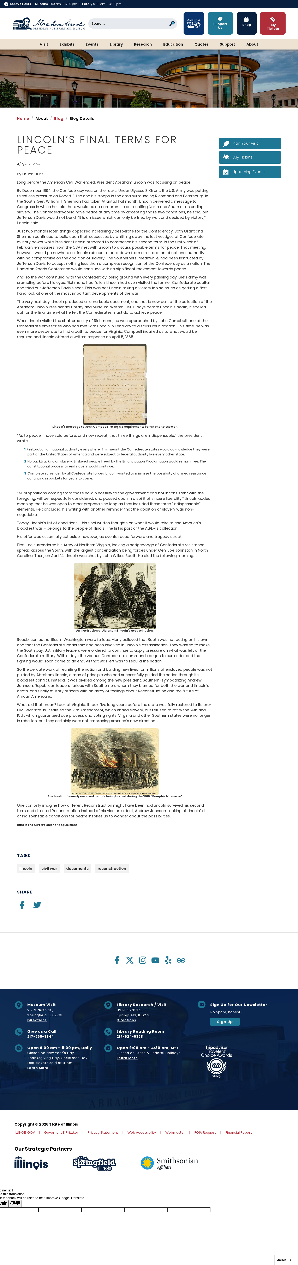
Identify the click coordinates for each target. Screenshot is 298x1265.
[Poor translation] (15, 1203)
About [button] (252, 44)
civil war (49, 868)
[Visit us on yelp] (168, 960)
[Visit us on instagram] (142, 960)
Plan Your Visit (245, 143)
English (281, 1260)
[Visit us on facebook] (22, 906)
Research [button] (143, 44)
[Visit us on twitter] (37, 906)
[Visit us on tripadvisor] (181, 960)
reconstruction (112, 868)
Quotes (202, 44)
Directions (37, 1020)
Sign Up (225, 1021)
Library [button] (116, 44)
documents (77, 868)
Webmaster (175, 1132)
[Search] (132, 23)
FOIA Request (205, 1132)
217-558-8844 (40, 1036)
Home (23, 118)
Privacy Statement (103, 1132)
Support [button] (227, 44)
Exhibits (67, 44)
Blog (59, 118)
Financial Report (238, 1132)
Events (92, 44)
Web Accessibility (141, 1132)
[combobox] (284, 1260)
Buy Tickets (242, 157)
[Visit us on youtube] (155, 960)
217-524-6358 (130, 1036)
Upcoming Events (248, 171)
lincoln (25, 868)
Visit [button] (44, 44)
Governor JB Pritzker (61, 1132)
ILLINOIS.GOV (24, 1132)
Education (173, 44)
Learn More (37, 1067)
